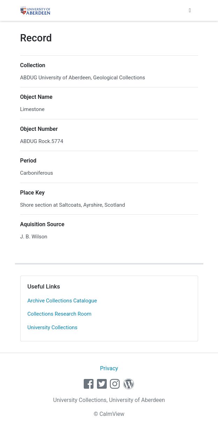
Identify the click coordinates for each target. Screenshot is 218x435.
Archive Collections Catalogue (62, 301)
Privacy (109, 368)
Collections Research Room (60, 314)
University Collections (53, 327)
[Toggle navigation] (190, 10)
